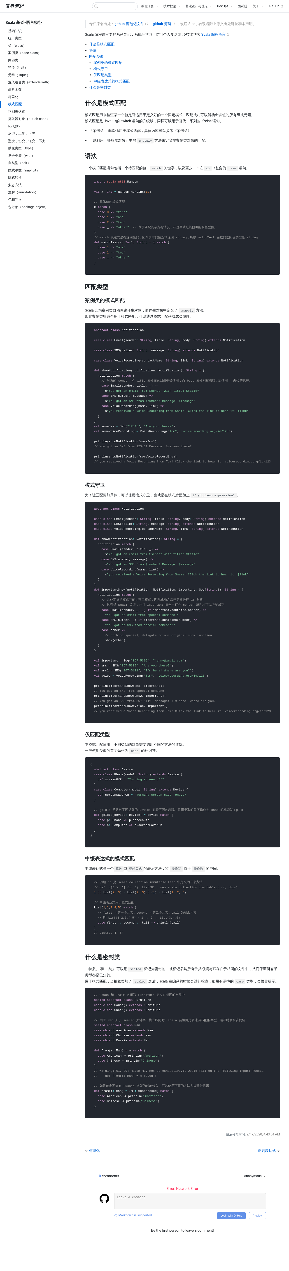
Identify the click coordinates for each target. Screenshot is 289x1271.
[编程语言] (149, 6)
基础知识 (15, 31)
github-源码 (165, 24)
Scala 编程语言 (215, 34)
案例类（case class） (24, 53)
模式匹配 (15, 104)
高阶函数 (15, 89)
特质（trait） (18, 68)
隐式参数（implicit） (24, 170)
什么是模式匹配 (101, 44)
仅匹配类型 (102, 75)
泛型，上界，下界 (21, 133)
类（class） (17, 46)
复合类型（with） (21, 156)
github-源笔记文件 (131, 24)
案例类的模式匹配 (107, 63)
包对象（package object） (28, 207)
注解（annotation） (23, 192)
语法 (92, 50)
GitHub (276, 6)
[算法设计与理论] (199, 6)
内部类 (13, 60)
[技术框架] (171, 6)
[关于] (258, 6)
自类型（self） (19, 163)
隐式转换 (15, 178)
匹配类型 (96, 56)
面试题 (242, 6)
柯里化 (13, 97)
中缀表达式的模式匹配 (111, 81)
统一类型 (15, 38)
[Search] (115, 6)
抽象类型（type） (21, 148)
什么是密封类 (100, 87)
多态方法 (15, 185)
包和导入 (15, 199)
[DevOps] (225, 6)
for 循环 (14, 126)
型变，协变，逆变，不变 (26, 141)
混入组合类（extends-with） (29, 82)
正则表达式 (16, 112)
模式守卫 (100, 69)
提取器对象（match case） (29, 119)
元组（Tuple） (19, 75)
